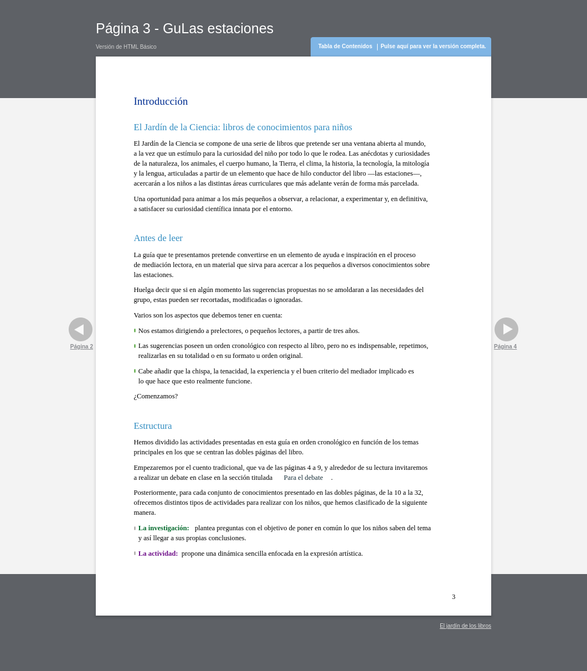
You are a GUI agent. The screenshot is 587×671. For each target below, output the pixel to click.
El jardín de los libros (465, 626)
